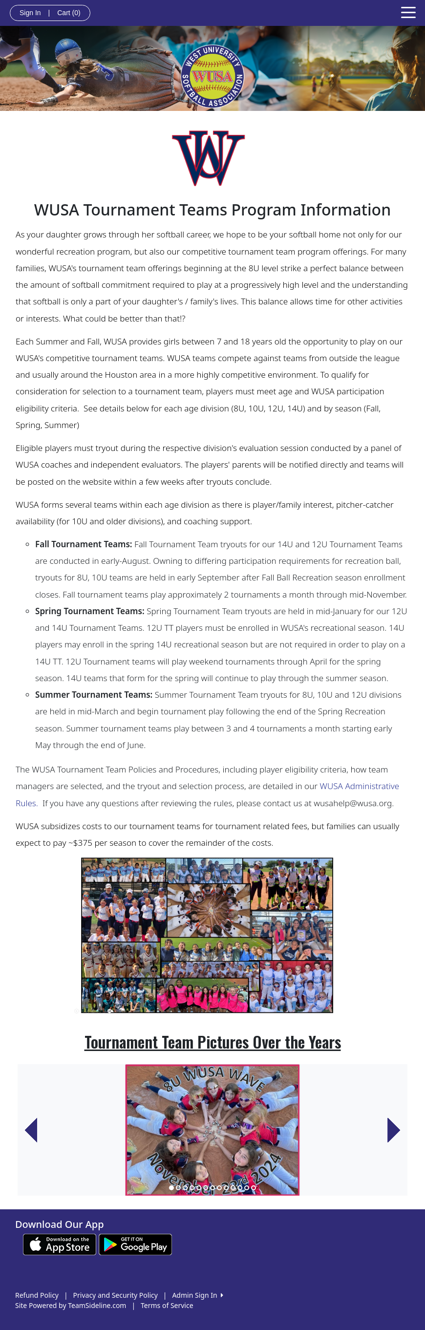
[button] (31, 1130)
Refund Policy (37, 1295)
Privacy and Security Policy (115, 1295)
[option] (212, 1130)
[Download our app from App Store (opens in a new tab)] (59, 1243)
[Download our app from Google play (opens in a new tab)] (135, 1243)
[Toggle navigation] (408, 12)
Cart (68, 13)
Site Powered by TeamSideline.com (70, 1305)
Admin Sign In (197, 1295)
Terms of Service (167, 1305)
